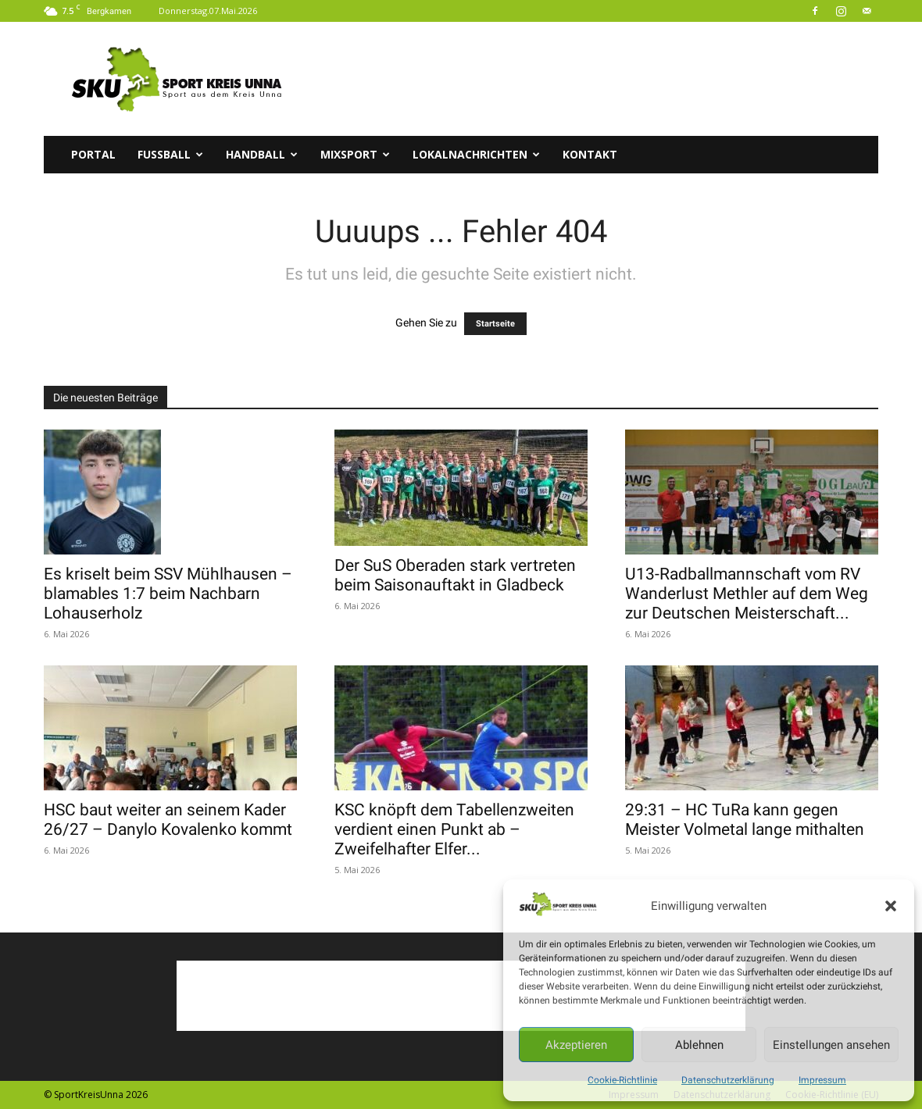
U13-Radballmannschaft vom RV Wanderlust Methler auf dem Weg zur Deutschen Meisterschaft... (746, 593)
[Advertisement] (593, 79)
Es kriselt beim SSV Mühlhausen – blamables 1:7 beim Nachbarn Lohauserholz (168, 593)
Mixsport (355, 154)
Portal (93, 154)
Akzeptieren (576, 1045)
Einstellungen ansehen (831, 1045)
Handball (262, 154)
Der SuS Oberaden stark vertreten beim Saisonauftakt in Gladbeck (455, 575)
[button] (891, 906)
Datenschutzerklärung (727, 1080)
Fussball (170, 154)
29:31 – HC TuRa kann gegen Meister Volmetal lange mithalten (744, 820)
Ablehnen (699, 1045)
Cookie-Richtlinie (622, 1080)
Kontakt (590, 154)
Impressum (822, 1080)
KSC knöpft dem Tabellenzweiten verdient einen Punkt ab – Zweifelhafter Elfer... (454, 829)
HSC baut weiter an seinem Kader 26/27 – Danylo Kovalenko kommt (168, 820)
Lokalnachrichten (476, 154)
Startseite (495, 324)
